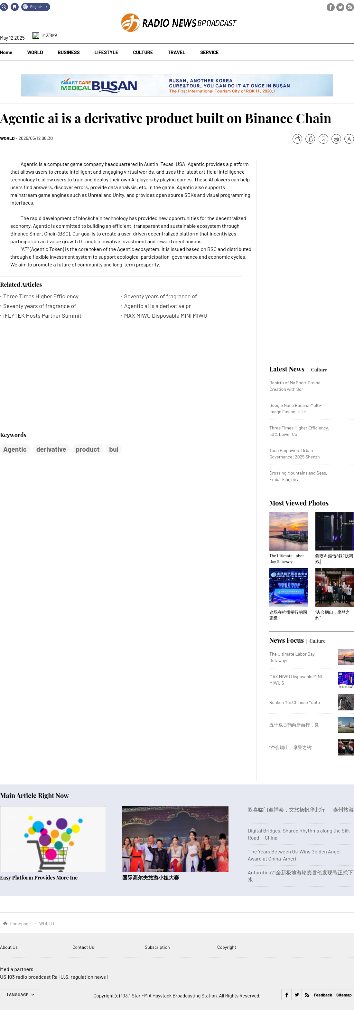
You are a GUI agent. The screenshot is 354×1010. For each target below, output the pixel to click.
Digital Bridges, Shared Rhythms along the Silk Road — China (299, 834)
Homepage (20, 923)
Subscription (157, 947)
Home (6, 52)
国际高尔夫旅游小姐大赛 (150, 877)
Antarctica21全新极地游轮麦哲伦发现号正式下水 (300, 875)
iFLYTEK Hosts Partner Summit (42, 315)
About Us (9, 947)
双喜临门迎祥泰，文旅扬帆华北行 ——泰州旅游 (301, 809)
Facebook (331, 7)
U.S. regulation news (83, 977)
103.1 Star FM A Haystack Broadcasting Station (169, 995)
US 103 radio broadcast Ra (29, 977)
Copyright (226, 947)
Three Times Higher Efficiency (41, 296)
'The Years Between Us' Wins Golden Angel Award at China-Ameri (294, 854)
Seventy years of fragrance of (160, 296)
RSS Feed (350, 7)
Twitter (340, 7)
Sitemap (344, 994)
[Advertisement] (48, 374)
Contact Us (83, 947)
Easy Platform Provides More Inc (39, 877)
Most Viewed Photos (299, 502)
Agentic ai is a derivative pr (157, 306)
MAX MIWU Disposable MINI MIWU (166, 315)
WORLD (7, 138)
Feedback (323, 994)
